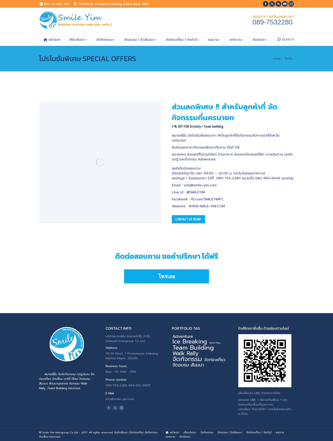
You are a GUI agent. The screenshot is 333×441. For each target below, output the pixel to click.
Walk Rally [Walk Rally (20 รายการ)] (185, 353)
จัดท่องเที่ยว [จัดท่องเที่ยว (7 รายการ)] (215, 360)
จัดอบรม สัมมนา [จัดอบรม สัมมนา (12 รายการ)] (188, 365)
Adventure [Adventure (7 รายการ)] (182, 336)
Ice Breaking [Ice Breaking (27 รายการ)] (189, 341)
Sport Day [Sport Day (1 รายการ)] (214, 342)
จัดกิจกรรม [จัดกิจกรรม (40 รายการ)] (187, 359)
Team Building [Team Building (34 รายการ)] (193, 347)
